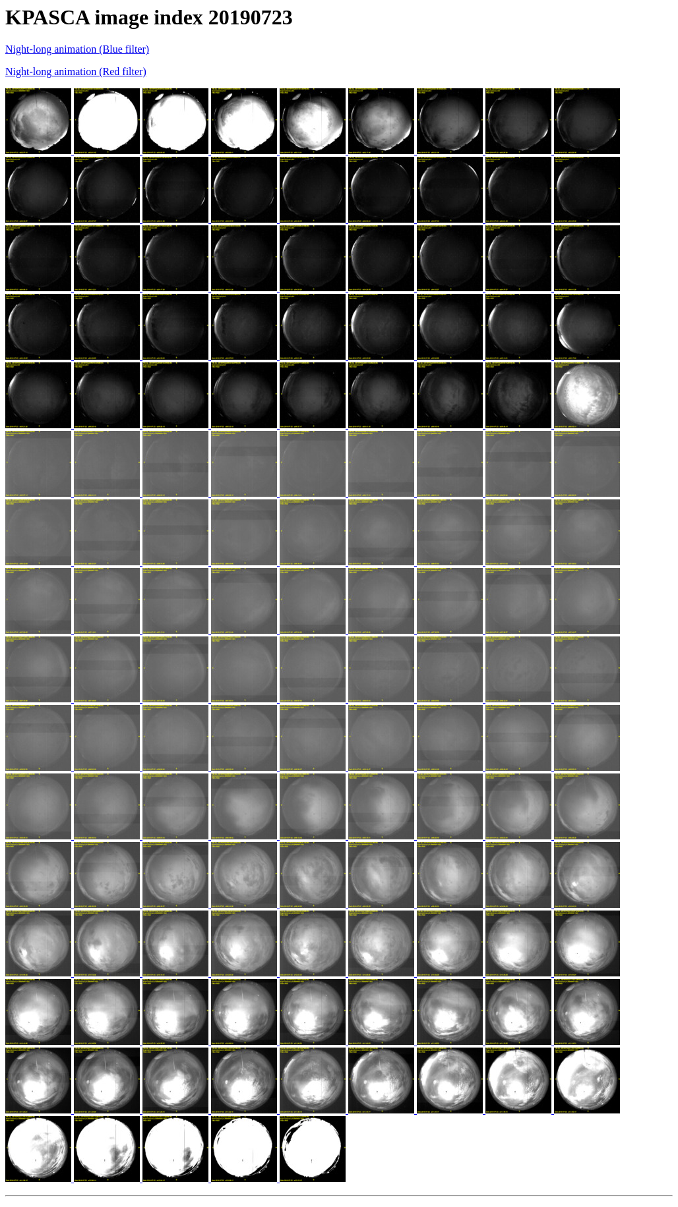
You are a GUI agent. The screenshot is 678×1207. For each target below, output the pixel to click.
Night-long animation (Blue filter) (77, 49)
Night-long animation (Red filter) (75, 71)
